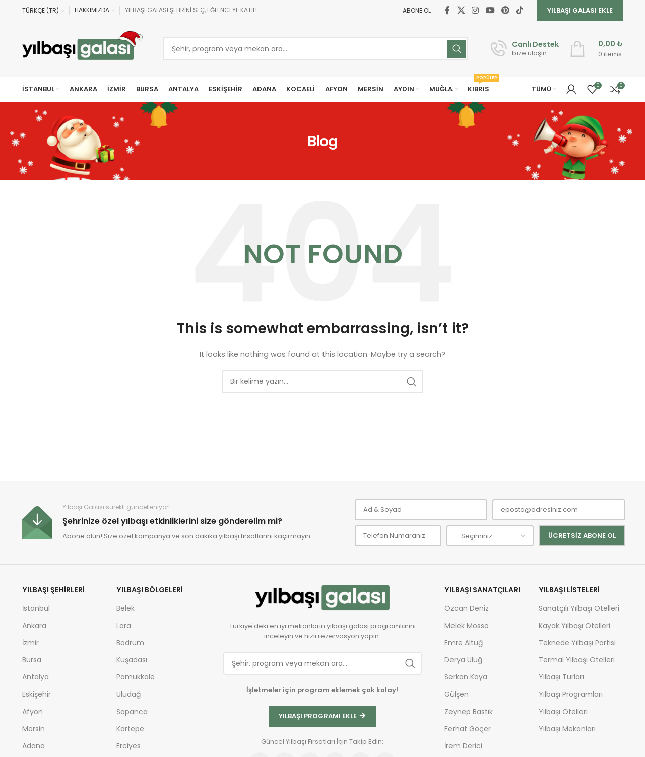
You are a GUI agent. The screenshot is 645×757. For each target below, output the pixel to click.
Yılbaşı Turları (561, 677)
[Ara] (322, 381)
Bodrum (130, 643)
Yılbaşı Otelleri (563, 712)
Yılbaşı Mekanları (567, 729)
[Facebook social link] (447, 10)
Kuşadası (131, 660)
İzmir (30, 643)
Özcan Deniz (466, 608)
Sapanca (132, 712)
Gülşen (456, 694)
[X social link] (461, 10)
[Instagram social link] (475, 10)
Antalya (35, 677)
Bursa (31, 660)
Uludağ (128, 694)
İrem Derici (463, 746)
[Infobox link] (525, 49)
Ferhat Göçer (467, 729)
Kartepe (130, 729)
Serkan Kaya (465, 677)
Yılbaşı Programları (571, 694)
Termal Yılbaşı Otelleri (577, 660)
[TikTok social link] (520, 10)
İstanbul (36, 608)
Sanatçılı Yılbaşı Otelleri (579, 608)
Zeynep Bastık (468, 712)
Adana (33, 746)
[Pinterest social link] (505, 10)
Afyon (32, 712)
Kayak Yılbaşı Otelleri (574, 626)
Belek (125, 608)
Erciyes (128, 746)
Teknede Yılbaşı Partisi (577, 643)
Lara (123, 626)
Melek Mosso (466, 626)
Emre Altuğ (463, 643)
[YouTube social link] (490, 10)
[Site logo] (82, 48)
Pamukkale (135, 677)
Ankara (34, 626)
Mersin (33, 729)
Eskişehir (36, 694)
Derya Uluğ (463, 660)
